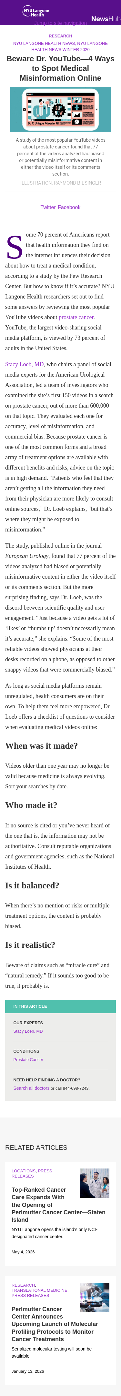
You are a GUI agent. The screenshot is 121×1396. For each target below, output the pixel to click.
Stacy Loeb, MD (24, 364)
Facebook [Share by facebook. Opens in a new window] (69, 207)
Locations (23, 1170)
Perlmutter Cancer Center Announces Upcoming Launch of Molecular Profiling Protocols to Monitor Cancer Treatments (55, 1324)
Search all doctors (31, 1088)
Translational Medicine (39, 1290)
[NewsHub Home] (106, 19)
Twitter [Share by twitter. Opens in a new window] (48, 207)
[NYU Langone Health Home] (35, 12)
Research (23, 1285)
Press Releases (32, 1173)
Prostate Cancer (28, 1059)
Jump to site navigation (60, 23)
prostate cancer (76, 317)
